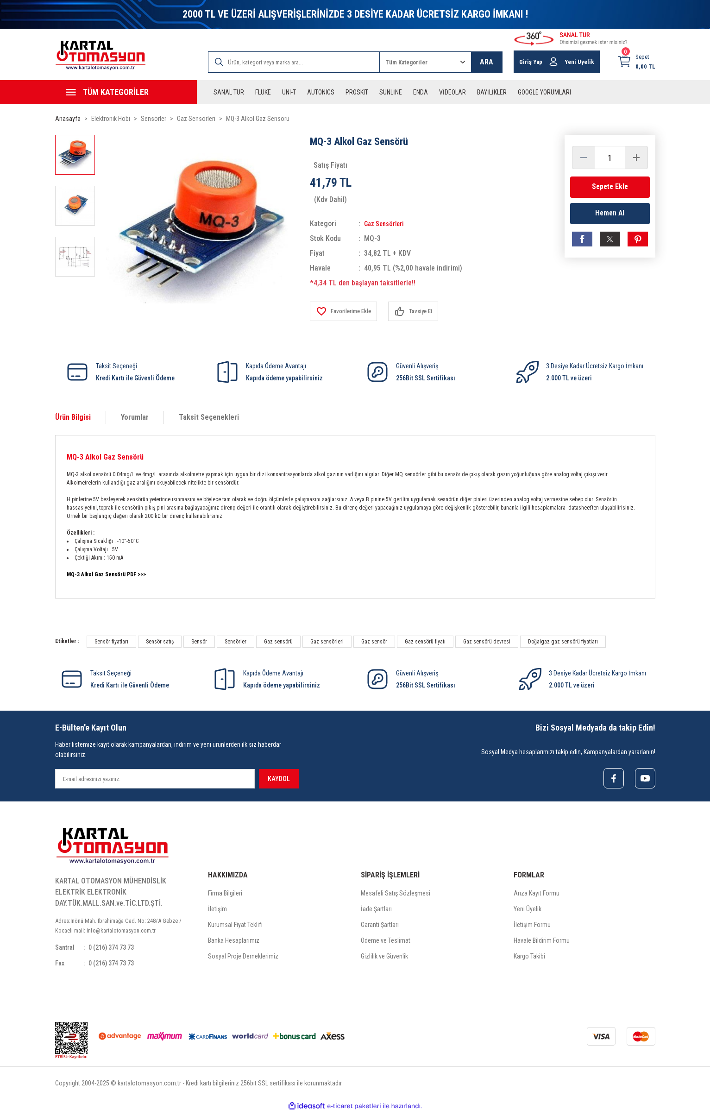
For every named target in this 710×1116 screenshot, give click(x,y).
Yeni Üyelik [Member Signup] (579, 61)
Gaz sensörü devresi (486, 641)
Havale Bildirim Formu (542, 942)
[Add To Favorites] (347, 311)
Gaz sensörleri (327, 641)
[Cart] (636, 61)
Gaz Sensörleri (387, 223)
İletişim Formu (532, 926)
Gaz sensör (374, 641)
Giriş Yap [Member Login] (530, 61)
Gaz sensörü (278, 641)
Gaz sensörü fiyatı (425, 641)
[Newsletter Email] (155, 778)
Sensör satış (160, 641)
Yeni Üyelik (527, 910)
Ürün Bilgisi (73, 417)
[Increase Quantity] (636, 157)
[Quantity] (610, 157)
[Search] (294, 62)
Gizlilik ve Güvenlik (384, 958)
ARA (486, 61)
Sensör (199, 641)
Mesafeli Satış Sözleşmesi (395, 895)
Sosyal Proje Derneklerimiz (243, 958)
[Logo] (100, 55)
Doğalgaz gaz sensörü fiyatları (563, 641)
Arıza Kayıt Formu (536, 895)
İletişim (217, 910)
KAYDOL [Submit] (279, 778)
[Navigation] (126, 92)
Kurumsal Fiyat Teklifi (235, 926)
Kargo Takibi (529, 958)
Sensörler (235, 641)
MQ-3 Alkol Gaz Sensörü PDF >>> (106, 574)
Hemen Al (609, 216)
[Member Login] (553, 61)
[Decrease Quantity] (583, 157)
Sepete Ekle (610, 187)
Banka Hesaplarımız (233, 942)
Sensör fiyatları (111, 641)
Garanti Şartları (380, 926)
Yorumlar (135, 417)
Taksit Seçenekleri (209, 417)
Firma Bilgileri (225, 895)
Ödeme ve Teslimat (385, 942)
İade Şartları (376, 910)
